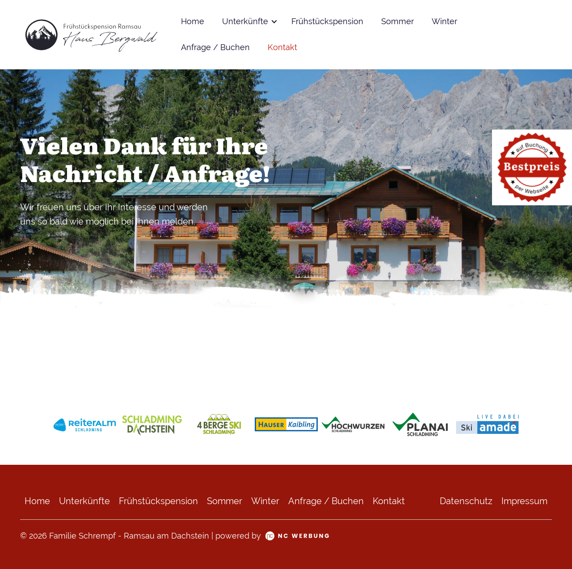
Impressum (524, 501)
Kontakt (282, 47)
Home (192, 21)
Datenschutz (466, 501)
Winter (444, 21)
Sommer (397, 21)
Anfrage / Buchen (215, 47)
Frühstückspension (327, 21)
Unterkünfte (245, 21)
